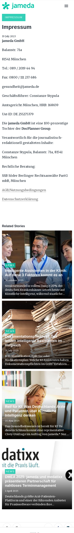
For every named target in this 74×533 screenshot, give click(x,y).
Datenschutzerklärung (20, 199)
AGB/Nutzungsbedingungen (24, 190)
